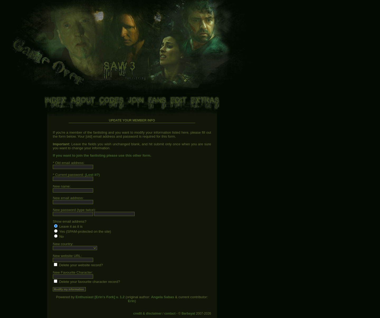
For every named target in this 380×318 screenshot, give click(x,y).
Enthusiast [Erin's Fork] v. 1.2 (100, 297)
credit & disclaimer (147, 313)
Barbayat (188, 313)
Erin (131, 301)
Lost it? (92, 175)
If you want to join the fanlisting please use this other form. (102, 155)
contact (169, 313)
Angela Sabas (162, 297)
